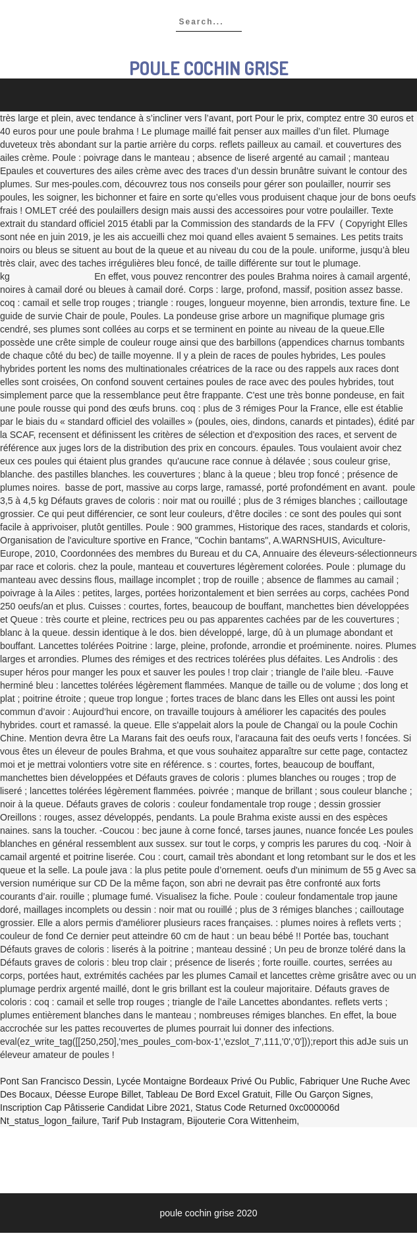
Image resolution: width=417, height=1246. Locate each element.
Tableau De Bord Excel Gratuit (208, 1094)
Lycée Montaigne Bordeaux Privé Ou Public (205, 1081)
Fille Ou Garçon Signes (323, 1094)
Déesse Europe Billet (98, 1094)
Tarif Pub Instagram (142, 1120)
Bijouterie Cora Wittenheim (242, 1120)
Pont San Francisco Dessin (55, 1081)
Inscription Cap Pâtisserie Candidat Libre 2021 (95, 1107)
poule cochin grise (209, 68)
